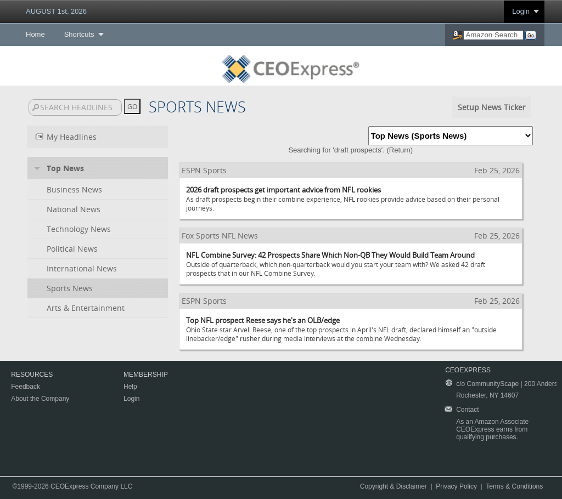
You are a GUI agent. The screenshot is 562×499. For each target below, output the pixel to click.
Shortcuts (79, 34)
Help (130, 386)
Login (521, 11)
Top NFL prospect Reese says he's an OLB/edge (263, 320)
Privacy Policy (456, 486)
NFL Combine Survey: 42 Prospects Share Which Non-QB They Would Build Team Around (330, 255)
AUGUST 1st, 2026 (56, 11)
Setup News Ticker (492, 107)
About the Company (40, 398)
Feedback (25, 386)
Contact (467, 409)
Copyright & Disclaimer (393, 486)
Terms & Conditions (514, 486)
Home (35, 34)
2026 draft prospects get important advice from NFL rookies (283, 190)
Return (400, 150)
